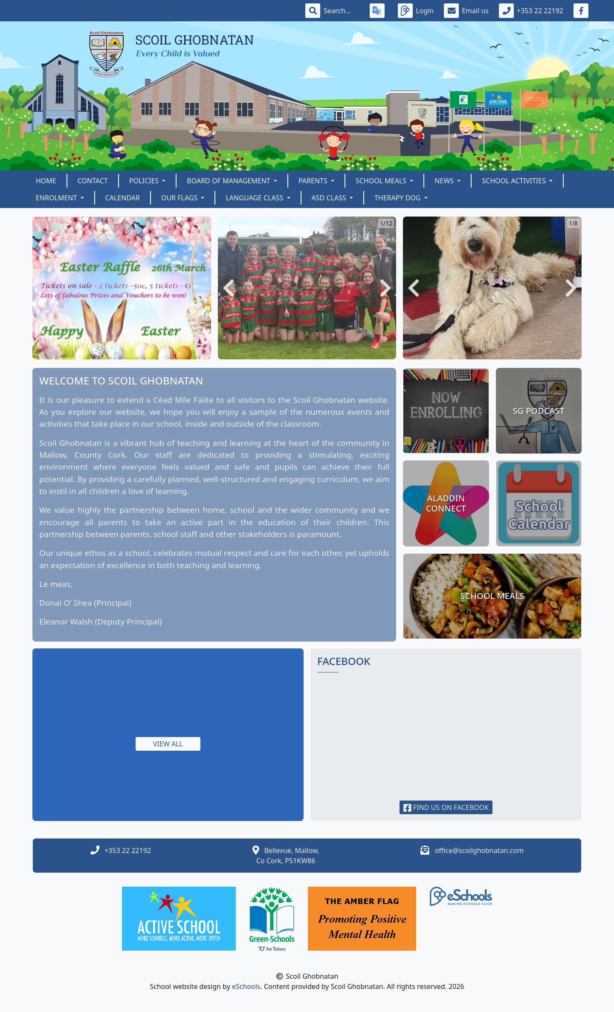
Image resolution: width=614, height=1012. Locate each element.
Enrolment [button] (57, 197)
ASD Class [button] (330, 197)
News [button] (444, 180)
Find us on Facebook (446, 807)
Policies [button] (144, 180)
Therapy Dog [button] (398, 197)
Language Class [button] (255, 197)
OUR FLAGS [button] (180, 197)
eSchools (246, 986)
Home (46, 180)
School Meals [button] (382, 180)
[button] (228, 288)
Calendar (122, 197)
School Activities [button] (514, 180)
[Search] (341, 10)
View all (168, 744)
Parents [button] (313, 180)
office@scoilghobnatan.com (479, 850)
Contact (93, 180)
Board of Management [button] (229, 180)
